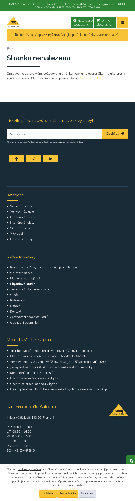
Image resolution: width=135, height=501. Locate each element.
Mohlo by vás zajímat (25, 278)
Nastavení (87, 493)
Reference (17, 300)
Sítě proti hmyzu (21, 228)
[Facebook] (16, 158)
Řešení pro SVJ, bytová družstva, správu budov (43, 267)
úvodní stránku (90, 78)
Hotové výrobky (21, 239)
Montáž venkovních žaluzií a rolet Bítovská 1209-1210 (48, 356)
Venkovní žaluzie (22, 211)
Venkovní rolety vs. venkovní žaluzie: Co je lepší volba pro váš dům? (58, 362)
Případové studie (22, 284)
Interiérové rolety (22, 222)
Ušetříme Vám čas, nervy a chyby (34, 378)
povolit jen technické (25, 481)
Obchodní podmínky (24, 322)
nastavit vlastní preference (57, 481)
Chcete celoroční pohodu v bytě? (33, 384)
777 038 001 (51, 35)
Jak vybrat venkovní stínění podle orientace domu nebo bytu (52, 367)
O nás (14, 295)
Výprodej (16, 233)
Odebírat (115, 133)
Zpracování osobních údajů (29, 317)
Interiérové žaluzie (23, 217)
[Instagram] (33, 158)
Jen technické (68, 493)
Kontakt (15, 311)
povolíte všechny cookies (92, 477)
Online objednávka (104, 23)
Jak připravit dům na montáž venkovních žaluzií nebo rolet (51, 351)
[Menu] (122, 22)
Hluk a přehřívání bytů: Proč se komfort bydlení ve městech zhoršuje (59, 389)
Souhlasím (48, 493)
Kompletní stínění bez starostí (31, 373)
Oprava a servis (21, 273)
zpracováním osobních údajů (68, 141)
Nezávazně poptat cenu (83, 23)
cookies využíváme (29, 469)
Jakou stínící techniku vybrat (30, 289)
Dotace (15, 306)
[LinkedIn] (50, 158)
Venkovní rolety (21, 206)
